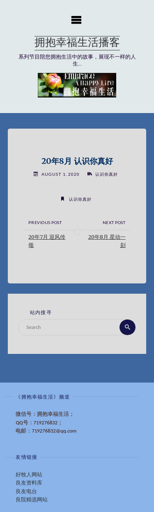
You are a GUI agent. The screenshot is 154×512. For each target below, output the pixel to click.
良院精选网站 (32, 499)
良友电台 (26, 491)
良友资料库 (29, 483)
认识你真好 (106, 174)
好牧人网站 (29, 474)
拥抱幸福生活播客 (77, 43)
